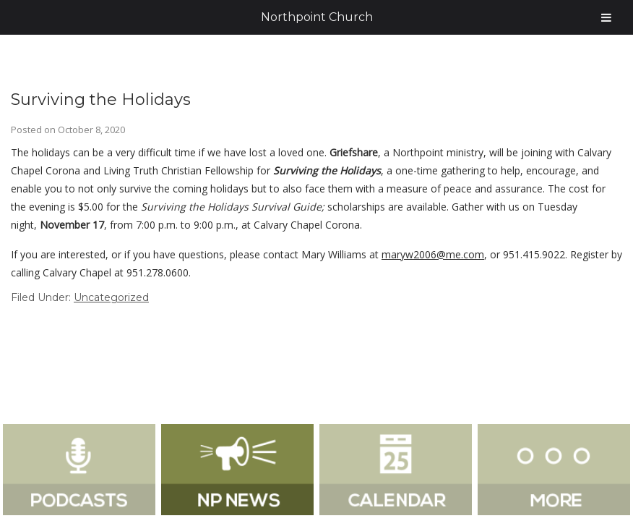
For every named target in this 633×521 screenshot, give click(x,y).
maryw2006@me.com (433, 254)
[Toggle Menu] (606, 17)
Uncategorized (111, 297)
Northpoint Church (317, 17)
